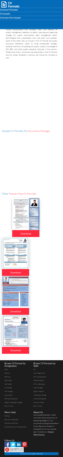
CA (34, 369)
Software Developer (11, 399)
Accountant (8, 395)
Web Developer (38, 380)
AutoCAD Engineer (39, 399)
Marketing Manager (39, 395)
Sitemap (7, 416)
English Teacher (38, 391)
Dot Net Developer (39, 377)
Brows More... (9, 406)
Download (26, 233)
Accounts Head (38, 402)
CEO (6, 369)
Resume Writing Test (11, 420)
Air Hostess (8, 388)
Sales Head (8, 380)
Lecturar (7, 373)
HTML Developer (39, 384)
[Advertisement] (31, 78)
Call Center (8, 384)
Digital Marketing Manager (13, 402)
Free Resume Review (11, 423)
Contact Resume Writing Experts (15, 427)
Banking (7, 377)
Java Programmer (39, 373)
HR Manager (8, 391)
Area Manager (38, 388)
